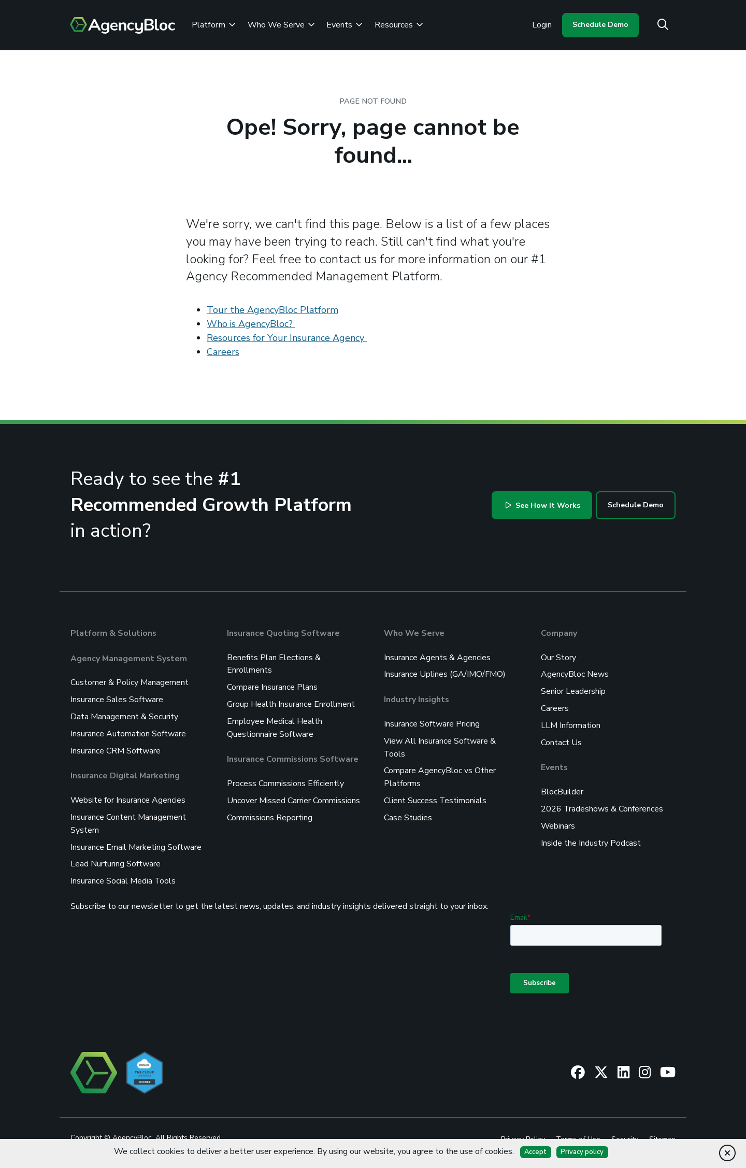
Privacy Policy (522, 1133)
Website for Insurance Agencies (128, 797)
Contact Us (561, 740)
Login (540, 25)
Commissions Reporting (269, 813)
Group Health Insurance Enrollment (291, 702)
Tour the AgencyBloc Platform (272, 310)
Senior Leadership (573, 690)
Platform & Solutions (113, 633)
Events (345, 25)
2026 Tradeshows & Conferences (602, 805)
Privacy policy (582, 1152)
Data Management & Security (124, 715)
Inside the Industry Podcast (591, 838)
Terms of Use (577, 1133)
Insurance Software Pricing (432, 722)
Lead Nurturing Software (115, 859)
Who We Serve (414, 633)
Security (624, 1133)
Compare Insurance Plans (272, 686)
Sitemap (662, 1133)
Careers (223, 352)
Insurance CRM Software (115, 748)
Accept (535, 1152)
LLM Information (570, 723)
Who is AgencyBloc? (251, 324)
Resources (399, 25)
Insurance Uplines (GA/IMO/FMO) (445, 673)
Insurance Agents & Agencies (437, 657)
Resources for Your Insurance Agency (287, 338)
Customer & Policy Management (129, 682)
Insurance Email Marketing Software (136, 842)
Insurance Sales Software (116, 698)
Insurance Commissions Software (294, 756)
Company (559, 633)
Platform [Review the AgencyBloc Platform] (214, 25)
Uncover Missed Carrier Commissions (293, 797)
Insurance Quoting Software (283, 633)
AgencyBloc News (575, 673)
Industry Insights (417, 698)
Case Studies (408, 813)
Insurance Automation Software (128, 731)
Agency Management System (129, 658)
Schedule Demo (599, 25)
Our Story (558, 657)
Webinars (558, 822)
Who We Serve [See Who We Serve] (281, 25)
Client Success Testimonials (435, 797)
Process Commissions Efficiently (285, 780)
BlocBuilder (562, 788)
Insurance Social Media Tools (123, 875)
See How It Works (543, 505)
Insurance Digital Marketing (125, 773)
